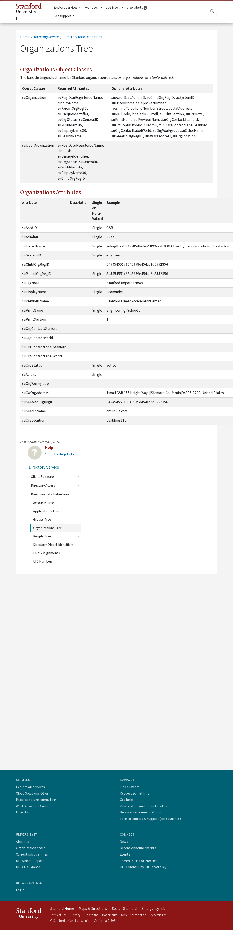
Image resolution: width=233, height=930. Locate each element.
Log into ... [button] (113, 7)
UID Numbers (43, 561)
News (124, 841)
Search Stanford (124, 908)
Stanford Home (62, 908)
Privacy (75, 915)
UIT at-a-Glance (28, 867)
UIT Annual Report (30, 861)
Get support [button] (63, 16)
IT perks (22, 812)
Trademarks (109, 915)
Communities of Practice (138, 861)
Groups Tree (42, 519)
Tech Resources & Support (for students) (150, 818)
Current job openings (32, 854)
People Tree (42, 536)
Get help (126, 799)
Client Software (42, 476)
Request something (135, 793)
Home (24, 37)
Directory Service (46, 37)
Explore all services (30, 787)
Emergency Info (154, 908)
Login (20, 890)
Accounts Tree (43, 503)
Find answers (129, 787)
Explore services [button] (65, 7)
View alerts (137, 7)
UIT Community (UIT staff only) (144, 867)
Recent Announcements (138, 848)
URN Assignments (46, 553)
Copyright (91, 915)
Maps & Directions (93, 908)
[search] (188, 11)
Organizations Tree (47, 528)
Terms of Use (58, 915)
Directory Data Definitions (82, 37)
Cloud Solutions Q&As (32, 793)
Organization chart (30, 848)
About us (22, 841)
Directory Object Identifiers (53, 544)
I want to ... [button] (91, 7)
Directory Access (43, 485)
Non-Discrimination (133, 915)
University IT (29, 12)
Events (125, 854)
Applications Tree (46, 511)
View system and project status (143, 806)
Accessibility (158, 915)
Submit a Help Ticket (60, 454)
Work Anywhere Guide (32, 806)
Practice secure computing (36, 799)
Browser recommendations (140, 812)
